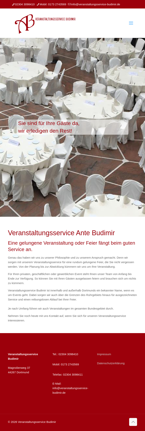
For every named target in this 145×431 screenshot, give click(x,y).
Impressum (104, 354)
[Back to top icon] (133, 422)
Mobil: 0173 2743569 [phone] (53, 4)
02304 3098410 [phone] (25, 4)
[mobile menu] (131, 23)
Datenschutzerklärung (111, 363)
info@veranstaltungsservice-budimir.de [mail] (95, 4)
